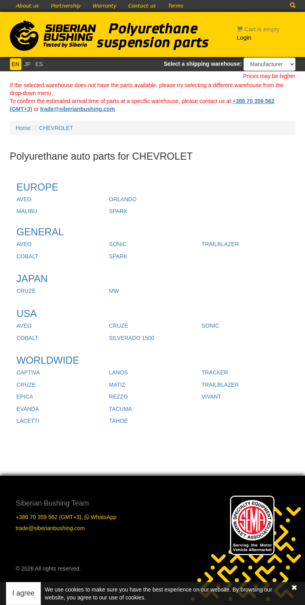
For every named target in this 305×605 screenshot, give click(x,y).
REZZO (118, 396)
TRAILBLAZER (220, 244)
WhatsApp (100, 517)
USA (27, 313)
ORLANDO (122, 199)
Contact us (142, 6)
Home (23, 128)
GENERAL (40, 231)
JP (27, 64)
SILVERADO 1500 (131, 338)
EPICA (25, 396)
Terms (175, 6)
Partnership (66, 6)
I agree (23, 593)
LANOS (118, 372)
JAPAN (32, 278)
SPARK (118, 211)
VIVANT (211, 396)
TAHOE (118, 421)
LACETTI (28, 421)
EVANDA (28, 409)
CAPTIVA (28, 372)
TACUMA (120, 409)
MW (114, 291)
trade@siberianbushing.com (77, 109)
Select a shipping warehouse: (203, 64)
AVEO (24, 199)
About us (27, 6)
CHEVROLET (56, 128)
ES (39, 64)
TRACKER (214, 372)
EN (15, 64)
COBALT (27, 256)
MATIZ (117, 385)
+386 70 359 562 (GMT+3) (49, 517)
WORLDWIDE (48, 360)
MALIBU (27, 211)
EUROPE (38, 187)
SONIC (118, 244)
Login (244, 37)
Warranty (104, 6)
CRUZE (26, 291)
